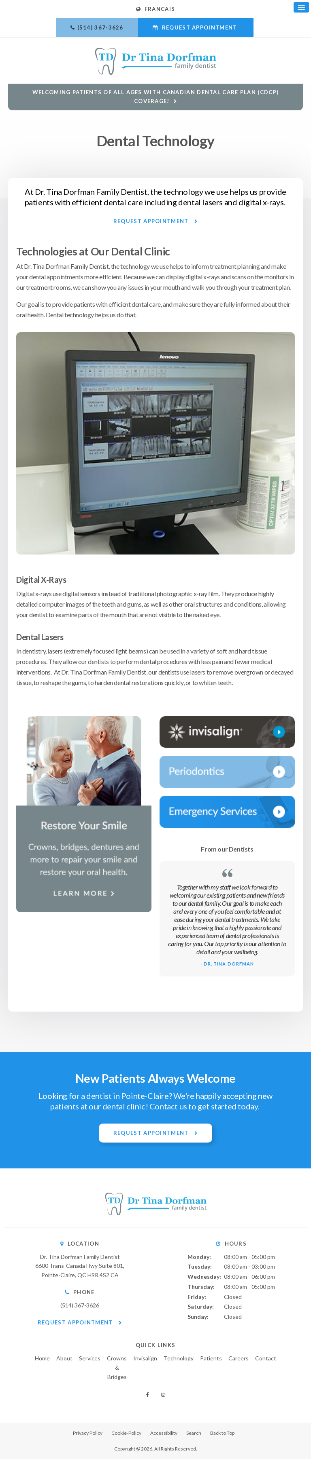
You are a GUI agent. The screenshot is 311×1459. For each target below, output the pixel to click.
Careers (238, 1358)
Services (89, 1358)
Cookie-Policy (126, 1433)
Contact (265, 1358)
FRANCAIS (155, 9)
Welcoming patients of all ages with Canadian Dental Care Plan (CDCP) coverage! (155, 96)
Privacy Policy (87, 1433)
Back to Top (222, 1433)
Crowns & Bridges (117, 1367)
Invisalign (145, 1358)
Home (42, 1358)
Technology (179, 1358)
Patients (211, 1358)
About (64, 1358)
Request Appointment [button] (199, 27)
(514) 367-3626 (100, 27)
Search (193, 1433)
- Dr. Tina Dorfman (227, 963)
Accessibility (163, 1433)
